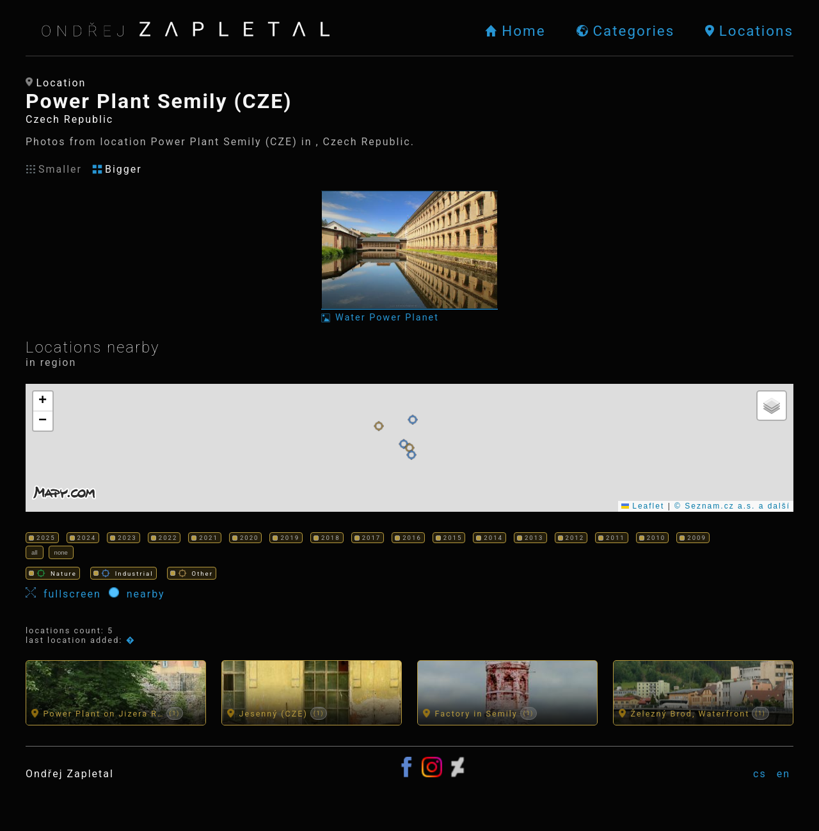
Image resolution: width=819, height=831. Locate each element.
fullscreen (67, 593)
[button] (404, 444)
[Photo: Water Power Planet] (409, 257)
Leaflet (642, 506)
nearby (137, 593)
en (783, 774)
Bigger (117, 169)
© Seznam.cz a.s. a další (732, 506)
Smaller (54, 169)
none (61, 552)
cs (760, 774)
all (34, 552)
